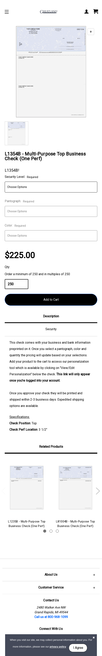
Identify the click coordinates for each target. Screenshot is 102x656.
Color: (15, 225)
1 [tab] (44, 531)
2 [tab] (51, 531)
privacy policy (58, 647)
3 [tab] (57, 531)
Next (98, 491)
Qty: (7, 267)
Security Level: (21, 177)
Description (51, 316)
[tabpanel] (26, 494)
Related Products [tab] (51, 446)
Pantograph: (19, 201)
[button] (51, 574)
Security (51, 329)
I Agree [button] (78, 648)
